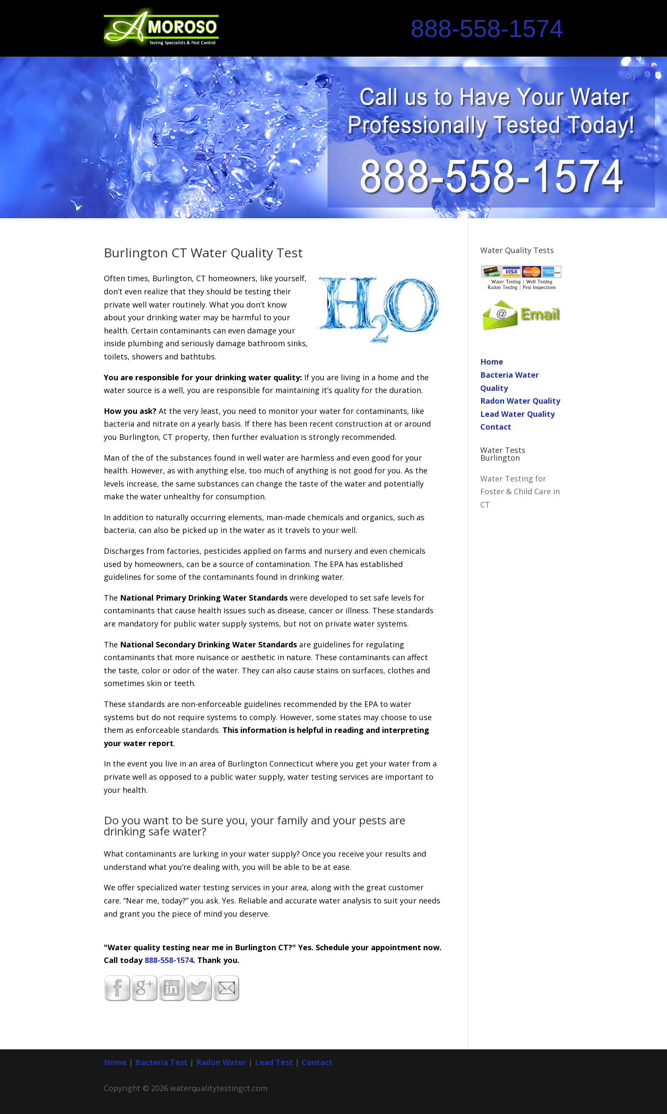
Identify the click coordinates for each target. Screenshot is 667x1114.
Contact (495, 427)
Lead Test (274, 1062)
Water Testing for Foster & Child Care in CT (520, 491)
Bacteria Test (161, 1062)
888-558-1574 (486, 28)
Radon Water (221, 1062)
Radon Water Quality (520, 401)
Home (491, 361)
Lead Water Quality (517, 414)
